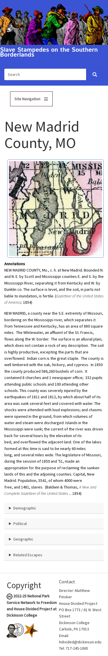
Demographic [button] (24, 508)
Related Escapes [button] (27, 554)
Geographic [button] (23, 539)
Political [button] (20, 523)
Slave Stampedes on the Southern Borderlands (49, 52)
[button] (55, 208)
